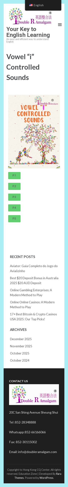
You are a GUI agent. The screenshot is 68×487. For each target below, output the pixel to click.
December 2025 (21, 339)
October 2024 (19, 360)
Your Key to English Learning (28, 32)
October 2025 (19, 353)
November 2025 (21, 346)
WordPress (46, 477)
